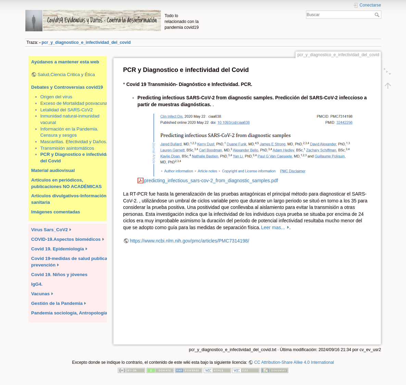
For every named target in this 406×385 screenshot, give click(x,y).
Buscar (378, 14)
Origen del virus (56, 96)
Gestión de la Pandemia (57, 303)
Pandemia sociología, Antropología (69, 312)
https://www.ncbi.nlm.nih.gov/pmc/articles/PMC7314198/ (189, 241)
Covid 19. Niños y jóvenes (59, 274)
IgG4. (36, 284)
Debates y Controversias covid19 (67, 87)
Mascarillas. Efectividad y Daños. (73, 141)
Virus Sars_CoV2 (49, 229)
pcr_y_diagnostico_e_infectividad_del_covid (86, 42)
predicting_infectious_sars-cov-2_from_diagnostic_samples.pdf (211, 180)
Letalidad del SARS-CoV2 (66, 109)
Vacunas (40, 293)
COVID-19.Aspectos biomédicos (66, 239)
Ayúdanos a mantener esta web (65, 61)
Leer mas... (273, 227)
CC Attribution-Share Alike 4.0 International (294, 362)
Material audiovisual (53, 170)
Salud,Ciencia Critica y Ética (66, 74)
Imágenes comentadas (55, 211)
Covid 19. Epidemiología (57, 248)
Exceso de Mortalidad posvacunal (74, 103)
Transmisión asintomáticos (67, 148)
